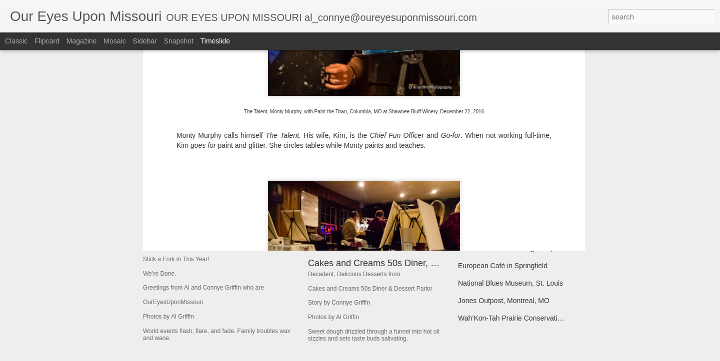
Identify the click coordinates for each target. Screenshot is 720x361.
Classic (16, 41)
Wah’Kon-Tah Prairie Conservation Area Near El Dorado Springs (558, 318)
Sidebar (145, 41)
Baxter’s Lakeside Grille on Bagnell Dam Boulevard (537, 196)
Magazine (81, 41)
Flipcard (47, 41)
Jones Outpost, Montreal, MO (504, 301)
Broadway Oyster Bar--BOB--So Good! (518, 213)
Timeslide (215, 41)
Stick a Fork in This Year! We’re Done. (244, 232)
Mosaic (115, 41)
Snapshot (179, 41)
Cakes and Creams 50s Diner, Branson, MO (396, 263)
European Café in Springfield (503, 266)
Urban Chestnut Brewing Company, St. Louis (527, 248)
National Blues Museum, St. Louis (510, 283)
